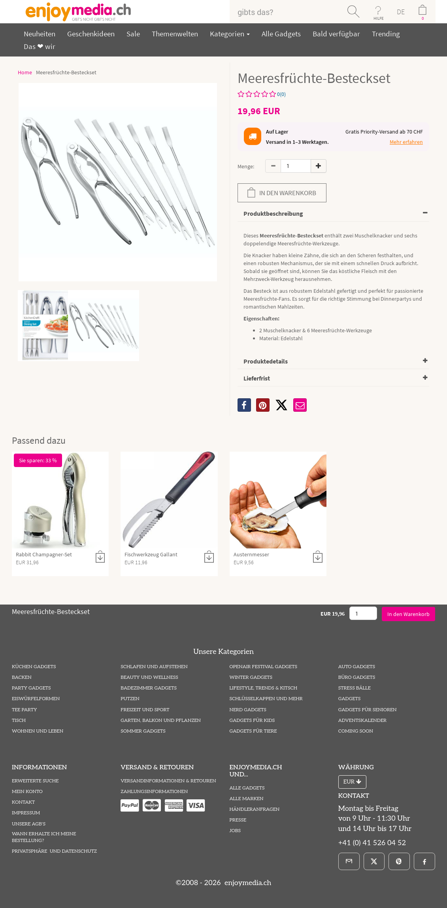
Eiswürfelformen (36, 699)
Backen (22, 677)
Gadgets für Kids (252, 720)
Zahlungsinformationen (154, 792)
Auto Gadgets (356, 667)
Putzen (130, 699)
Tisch (19, 720)
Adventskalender (362, 720)
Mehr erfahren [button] (406, 141)
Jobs (235, 831)
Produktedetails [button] (265, 361)
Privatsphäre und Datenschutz (54, 851)
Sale (133, 33)
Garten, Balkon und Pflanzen (161, 720)
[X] (281, 405)
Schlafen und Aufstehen (154, 667)
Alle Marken (247, 799)
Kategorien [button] (230, 33)
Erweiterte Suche (35, 781)
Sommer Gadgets (143, 731)
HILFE (378, 18)
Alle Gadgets (281, 33)
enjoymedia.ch (247, 883)
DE (401, 11)
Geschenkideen (91, 33)
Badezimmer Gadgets (149, 688)
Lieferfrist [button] (256, 378)
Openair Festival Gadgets (263, 667)
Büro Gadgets (356, 677)
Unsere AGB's (28, 824)
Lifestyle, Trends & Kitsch (264, 688)
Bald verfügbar (336, 33)
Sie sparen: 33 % (38, 460)
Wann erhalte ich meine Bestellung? (44, 837)
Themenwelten (175, 33)
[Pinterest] (399, 861)
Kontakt (23, 802)
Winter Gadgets (251, 677)
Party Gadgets (31, 688)
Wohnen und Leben (37, 731)
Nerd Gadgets (248, 710)
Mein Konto (27, 792)
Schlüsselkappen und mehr (266, 699)
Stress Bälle (354, 688)
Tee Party (24, 710)
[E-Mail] (349, 861)
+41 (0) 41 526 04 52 (372, 843)
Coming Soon (355, 731)
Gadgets (349, 699)
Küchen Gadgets (34, 667)
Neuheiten (39, 33)
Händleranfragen (255, 809)
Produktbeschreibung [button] (273, 213)
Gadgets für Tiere (253, 731)
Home (25, 72)
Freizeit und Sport (145, 710)
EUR (352, 781)
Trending (386, 33)
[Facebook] (424, 861)
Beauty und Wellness (149, 677)
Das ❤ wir (39, 46)
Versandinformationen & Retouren (168, 781)
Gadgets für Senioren (367, 710)
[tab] (334, 214)
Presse (238, 820)
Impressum (26, 813)
